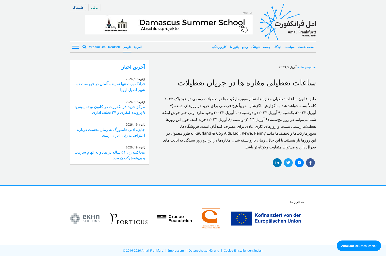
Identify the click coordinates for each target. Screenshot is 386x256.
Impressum (176, 250)
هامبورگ (78, 7)
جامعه (266, 47)
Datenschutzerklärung (204, 250)
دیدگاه (277, 47)
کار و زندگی (219, 47)
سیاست (289, 47)
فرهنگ (255, 47)
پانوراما (234, 47)
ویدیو (245, 47)
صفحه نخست (306, 47)
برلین (94, 7)
